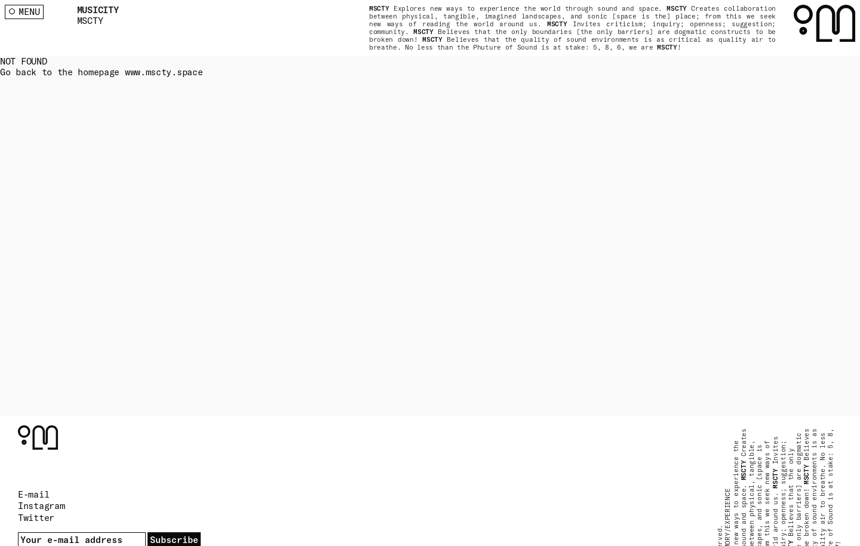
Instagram (41, 505)
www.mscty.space (164, 72)
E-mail (33, 494)
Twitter (36, 517)
